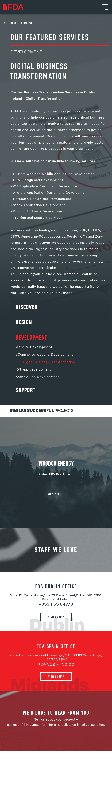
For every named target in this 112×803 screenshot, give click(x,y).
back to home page (22, 23)
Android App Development (37, 377)
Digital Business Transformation (45, 362)
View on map (56, 617)
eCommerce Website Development (44, 354)
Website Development (34, 347)
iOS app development (33, 369)
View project (56, 494)
